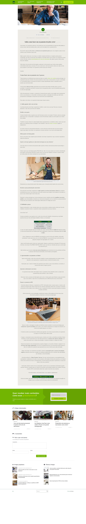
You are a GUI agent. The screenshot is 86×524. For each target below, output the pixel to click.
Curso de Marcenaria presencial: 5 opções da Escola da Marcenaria (22, 425)
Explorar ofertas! (68, 2)
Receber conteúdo (58, 398)
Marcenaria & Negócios (21, 2)
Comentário (15, 442)
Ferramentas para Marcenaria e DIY (51, 2)
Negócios (48, 34)
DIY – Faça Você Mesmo (31, 2)
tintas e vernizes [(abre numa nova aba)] (53, 123)
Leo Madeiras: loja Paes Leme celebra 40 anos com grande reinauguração (42, 425)
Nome (14, 450)
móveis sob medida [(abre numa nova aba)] (51, 78)
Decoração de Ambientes (40, 2)
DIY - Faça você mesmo (40, 34)
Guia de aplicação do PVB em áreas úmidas (59, 481)
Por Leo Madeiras (43, 32)
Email (31, 450)
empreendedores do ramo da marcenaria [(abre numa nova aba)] (40, 59)
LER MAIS (70, 427)
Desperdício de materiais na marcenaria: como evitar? (62, 424)
